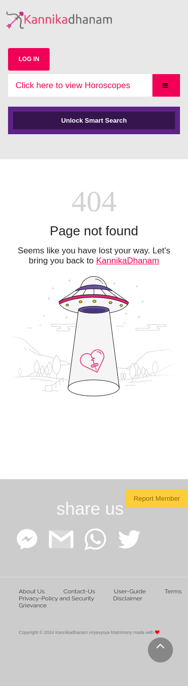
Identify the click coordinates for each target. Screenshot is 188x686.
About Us (32, 591)
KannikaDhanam (127, 260)
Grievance (33, 605)
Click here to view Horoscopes (73, 85)
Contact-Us (79, 591)
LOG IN (29, 59)
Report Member (156, 498)
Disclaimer (127, 598)
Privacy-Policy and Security (57, 598)
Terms (172, 591)
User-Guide (129, 591)
